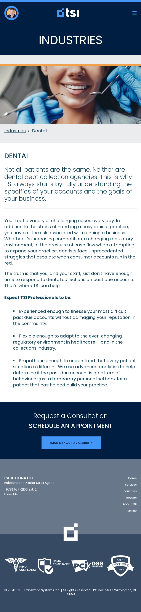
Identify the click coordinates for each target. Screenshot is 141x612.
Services (131, 485)
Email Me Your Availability (71, 443)
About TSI (130, 504)
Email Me (11, 494)
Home (132, 478)
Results (131, 498)
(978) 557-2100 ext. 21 (20, 489)
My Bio (132, 511)
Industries (15, 130)
